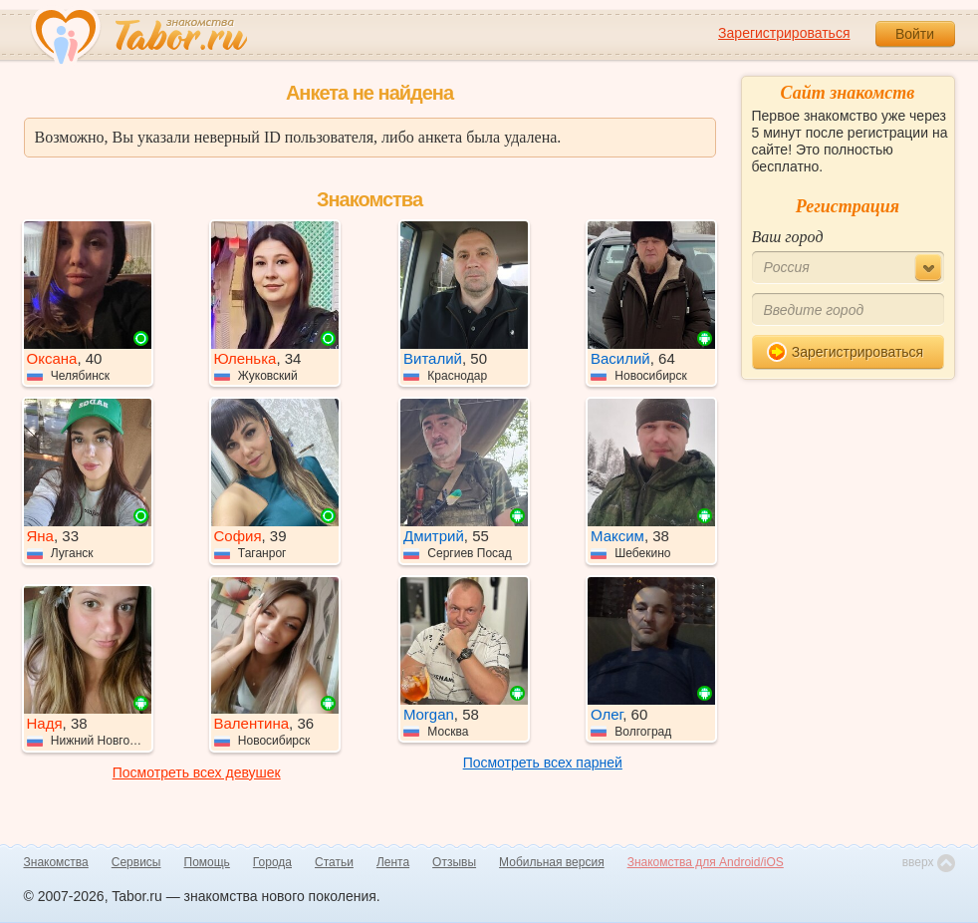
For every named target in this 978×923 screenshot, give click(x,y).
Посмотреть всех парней (542, 762)
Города (272, 862)
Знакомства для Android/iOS (705, 862)
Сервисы (136, 862)
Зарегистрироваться (784, 33)
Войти (914, 34)
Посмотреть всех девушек (197, 772)
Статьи (334, 862)
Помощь (207, 862)
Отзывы (454, 862)
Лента (392, 862)
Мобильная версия (552, 862)
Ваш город (788, 236)
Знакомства (56, 862)
